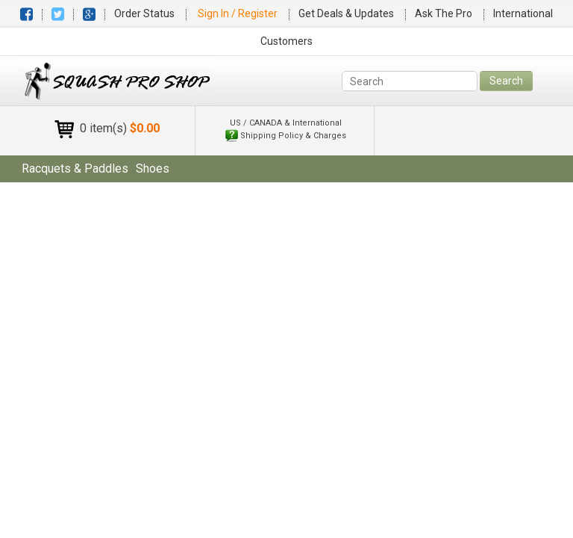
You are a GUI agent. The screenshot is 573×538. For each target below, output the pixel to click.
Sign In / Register (239, 13)
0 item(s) (120, 128)
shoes (152, 168)
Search (506, 81)
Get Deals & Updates (346, 13)
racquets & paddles (75, 168)
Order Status (144, 13)
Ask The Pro (443, 13)
